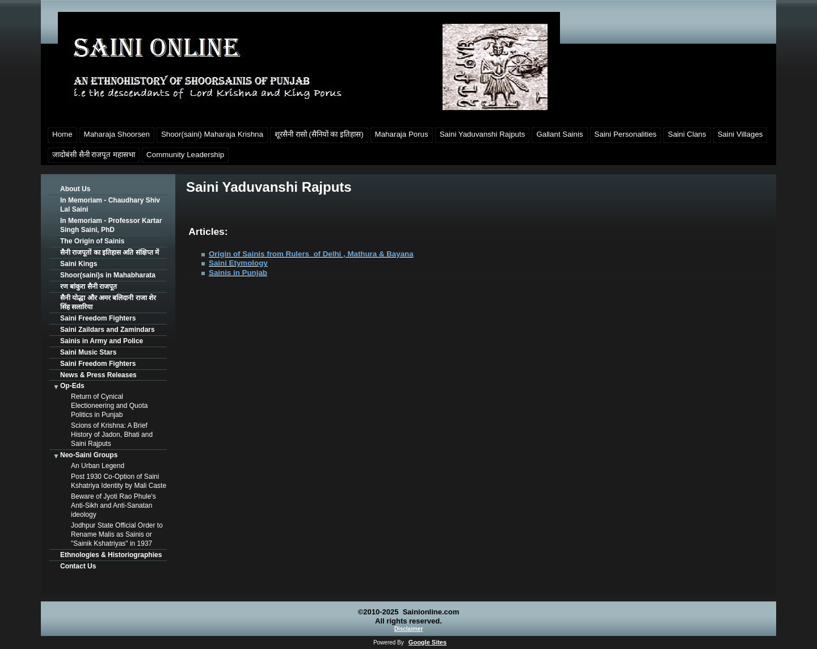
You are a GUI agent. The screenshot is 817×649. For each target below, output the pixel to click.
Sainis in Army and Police (101, 341)
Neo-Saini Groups (88, 455)
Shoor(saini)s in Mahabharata (107, 275)
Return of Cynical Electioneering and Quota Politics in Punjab (109, 406)
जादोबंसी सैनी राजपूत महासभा (93, 154)
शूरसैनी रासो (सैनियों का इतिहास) (319, 134)
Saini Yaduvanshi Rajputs (482, 134)
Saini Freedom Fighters (98, 318)
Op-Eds (72, 386)
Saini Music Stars (88, 352)
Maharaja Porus (401, 134)
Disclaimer (408, 629)
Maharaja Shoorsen (117, 134)
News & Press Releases (98, 375)
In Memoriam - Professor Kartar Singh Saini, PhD (111, 225)
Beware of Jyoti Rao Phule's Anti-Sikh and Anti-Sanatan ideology (113, 505)
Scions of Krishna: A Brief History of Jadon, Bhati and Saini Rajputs (112, 435)
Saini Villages (740, 134)
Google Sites (427, 642)
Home (62, 134)
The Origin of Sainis (92, 241)
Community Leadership (185, 154)
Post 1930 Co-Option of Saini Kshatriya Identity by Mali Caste (118, 481)
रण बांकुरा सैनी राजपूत (88, 286)
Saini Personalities (626, 134)
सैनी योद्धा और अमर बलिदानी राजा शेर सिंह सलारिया (108, 302)
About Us (75, 189)
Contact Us (78, 566)
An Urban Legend (97, 466)
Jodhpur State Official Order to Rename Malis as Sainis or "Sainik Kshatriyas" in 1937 (117, 534)
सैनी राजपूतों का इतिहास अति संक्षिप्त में (109, 252)
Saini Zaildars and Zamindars (107, 330)
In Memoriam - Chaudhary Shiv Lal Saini (110, 204)
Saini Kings (78, 264)
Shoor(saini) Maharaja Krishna (212, 134)
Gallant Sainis (559, 134)
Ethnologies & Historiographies (111, 555)
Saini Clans (687, 134)
